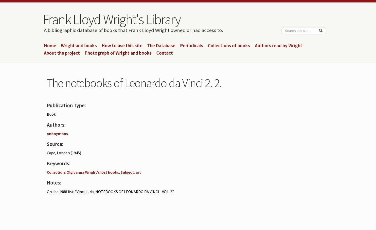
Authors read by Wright (278, 45)
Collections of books (229, 45)
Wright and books (79, 45)
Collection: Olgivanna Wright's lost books (83, 172)
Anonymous (57, 133)
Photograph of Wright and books (118, 53)
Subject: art (131, 172)
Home (50, 45)
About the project (62, 53)
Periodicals (191, 45)
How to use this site (122, 45)
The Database (161, 45)
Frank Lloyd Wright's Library (111, 19)
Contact (164, 53)
